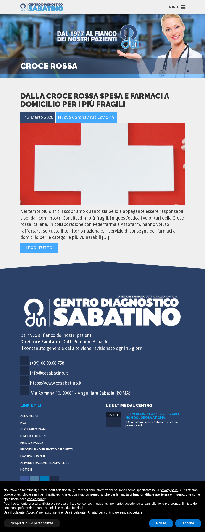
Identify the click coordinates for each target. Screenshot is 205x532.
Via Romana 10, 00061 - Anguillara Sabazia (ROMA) (80, 393)
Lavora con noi (32, 456)
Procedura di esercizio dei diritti (46, 449)
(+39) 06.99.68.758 (47, 363)
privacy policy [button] (169, 490)
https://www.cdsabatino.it (56, 383)
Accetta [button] (188, 523)
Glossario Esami (33, 429)
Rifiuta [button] (161, 523)
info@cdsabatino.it (49, 373)
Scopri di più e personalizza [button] (32, 523)
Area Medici (29, 415)
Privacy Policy (32, 442)
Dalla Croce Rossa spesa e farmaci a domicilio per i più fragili (94, 100)
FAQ (23, 422)
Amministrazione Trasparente (44, 463)
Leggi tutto (39, 248)
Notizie (26, 469)
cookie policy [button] (36, 499)
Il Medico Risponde (34, 436)
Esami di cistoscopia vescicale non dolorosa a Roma (152, 415)
